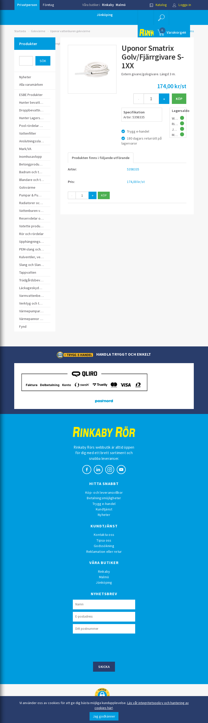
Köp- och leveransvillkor (104, 492)
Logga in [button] (181, 5)
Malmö (121, 5)
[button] (161, 17)
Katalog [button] (158, 5)
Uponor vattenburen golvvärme (70, 31)
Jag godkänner (104, 716)
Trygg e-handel (104, 503)
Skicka (104, 666)
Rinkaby (108, 5)
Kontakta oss (104, 534)
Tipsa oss (104, 540)
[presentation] (111, 647)
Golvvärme (38, 31)
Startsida (20, 31)
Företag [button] (48, 5)
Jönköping (105, 15)
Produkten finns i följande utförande (100, 158)
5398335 (133, 169)
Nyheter (104, 514)
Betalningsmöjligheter (104, 498)
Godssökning (104, 546)
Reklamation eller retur (104, 551)
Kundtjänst (104, 509)
